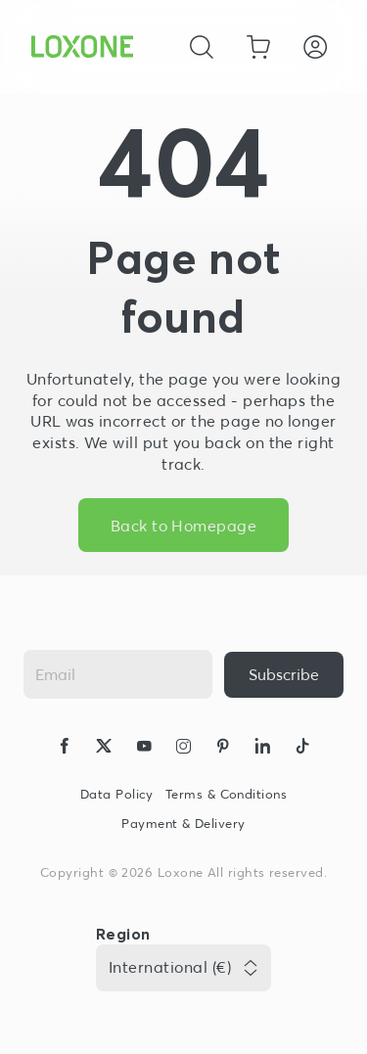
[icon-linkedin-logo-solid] (262, 748)
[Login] (315, 47)
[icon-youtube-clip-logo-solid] (144, 748)
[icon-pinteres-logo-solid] (223, 748)
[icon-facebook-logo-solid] (64, 748)
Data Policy (117, 794)
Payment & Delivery (183, 823)
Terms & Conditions (226, 794)
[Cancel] (201, 47)
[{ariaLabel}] (284, 675)
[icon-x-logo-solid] (104, 748)
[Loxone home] (82, 47)
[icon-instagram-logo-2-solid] (183, 748)
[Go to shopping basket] (258, 47)
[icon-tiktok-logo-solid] (302, 748)
